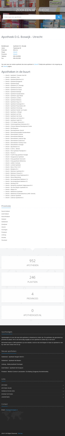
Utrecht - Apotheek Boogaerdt (13, 81)
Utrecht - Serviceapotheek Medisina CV (16, 181)
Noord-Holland (5, 211)
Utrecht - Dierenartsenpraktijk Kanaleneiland (17, 132)
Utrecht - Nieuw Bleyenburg (13, 177)
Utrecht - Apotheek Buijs (12, 83)
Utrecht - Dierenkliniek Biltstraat (14, 136)
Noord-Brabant (5, 216)
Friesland (4, 232)
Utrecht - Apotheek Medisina (13, 100)
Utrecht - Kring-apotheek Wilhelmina (15, 161)
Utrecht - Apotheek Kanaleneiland (14, 93)
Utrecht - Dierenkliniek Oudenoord (15, 140)
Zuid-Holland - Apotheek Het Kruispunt (12, 368)
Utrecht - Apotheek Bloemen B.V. (14, 79)
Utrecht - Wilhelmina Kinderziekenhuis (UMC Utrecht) (20, 193)
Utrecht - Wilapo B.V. (11, 189)
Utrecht (15, 52)
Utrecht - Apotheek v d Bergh (13, 112)
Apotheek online (6, 388)
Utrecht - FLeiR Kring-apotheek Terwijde (16, 155)
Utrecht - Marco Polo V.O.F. (13, 167)
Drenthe (3, 237)
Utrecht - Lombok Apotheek (13, 165)
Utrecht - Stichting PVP (11, 183)
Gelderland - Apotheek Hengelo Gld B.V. (12, 357)
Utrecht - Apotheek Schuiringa (13, 108)
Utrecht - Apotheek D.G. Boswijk (14, 85)
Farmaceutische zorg (8, 391)
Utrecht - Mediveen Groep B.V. (14, 173)
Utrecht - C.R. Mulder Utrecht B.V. (14, 122)
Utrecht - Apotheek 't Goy (12, 77)
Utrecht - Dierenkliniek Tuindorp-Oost (15, 142)
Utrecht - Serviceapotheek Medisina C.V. (16, 179)
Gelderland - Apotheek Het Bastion (11, 360)
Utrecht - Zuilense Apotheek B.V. (14, 197)
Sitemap (20, 433)
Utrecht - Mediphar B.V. (12, 169)
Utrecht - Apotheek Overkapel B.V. (15, 104)
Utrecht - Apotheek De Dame (13, 87)
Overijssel (4, 224)
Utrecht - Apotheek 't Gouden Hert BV (15, 75)
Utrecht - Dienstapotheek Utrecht (14, 130)
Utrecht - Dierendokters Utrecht (14, 134)
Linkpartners (5, 397)
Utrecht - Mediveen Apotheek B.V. (14, 171)
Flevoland (4, 240)
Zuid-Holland (5, 214)
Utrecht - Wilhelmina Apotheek (13, 191)
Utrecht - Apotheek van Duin (13, 114)
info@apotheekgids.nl (11, 410)
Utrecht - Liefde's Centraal (12, 163)
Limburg (3, 235)
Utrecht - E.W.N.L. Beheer (12, 148)
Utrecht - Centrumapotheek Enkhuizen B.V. (17, 124)
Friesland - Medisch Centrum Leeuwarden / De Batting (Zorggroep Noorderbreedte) (24, 371)
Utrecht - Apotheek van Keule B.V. (14, 118)
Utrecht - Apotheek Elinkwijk (13, 91)
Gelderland (4, 221)
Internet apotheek (7, 394)
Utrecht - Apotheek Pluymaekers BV (15, 106)
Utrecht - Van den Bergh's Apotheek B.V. (16, 187)
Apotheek (4, 385)
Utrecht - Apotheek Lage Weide (14, 95)
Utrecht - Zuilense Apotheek (13, 195)
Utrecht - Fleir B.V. (10, 153)
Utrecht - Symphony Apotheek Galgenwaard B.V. (19, 185)
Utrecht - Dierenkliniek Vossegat (14, 144)
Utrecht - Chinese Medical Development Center (18, 126)
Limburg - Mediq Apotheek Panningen (12, 364)
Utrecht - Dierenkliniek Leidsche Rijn (15, 138)
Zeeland (3, 219)
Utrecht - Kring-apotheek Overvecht (15, 159)
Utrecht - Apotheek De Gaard (13, 89)
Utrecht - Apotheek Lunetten (13, 97)
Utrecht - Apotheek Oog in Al (13, 102)
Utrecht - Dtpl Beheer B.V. (12, 146)
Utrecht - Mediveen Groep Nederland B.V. (17, 175)
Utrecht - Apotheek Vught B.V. (13, 120)
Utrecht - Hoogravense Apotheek (14, 157)
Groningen (4, 229)
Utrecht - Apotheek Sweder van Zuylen (16, 110)
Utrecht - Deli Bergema (11, 128)
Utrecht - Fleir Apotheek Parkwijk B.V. (15, 151)
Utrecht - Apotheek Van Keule (13, 116)
